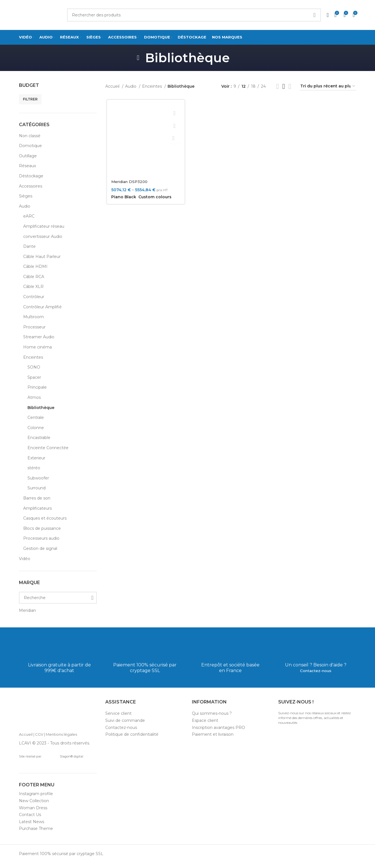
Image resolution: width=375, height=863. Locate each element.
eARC (29, 216)
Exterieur (36, 457)
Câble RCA (33, 276)
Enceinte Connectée (47, 447)
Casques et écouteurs (45, 518)
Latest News (31, 821)
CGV (39, 734)
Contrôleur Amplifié (42, 306)
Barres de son (36, 498)
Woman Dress (33, 807)
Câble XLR (33, 286)
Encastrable (38, 437)
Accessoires (30, 186)
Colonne (35, 427)
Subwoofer (38, 478)
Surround (36, 487)
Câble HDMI (35, 266)
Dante (29, 246)
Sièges (25, 196)
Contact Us (30, 814)
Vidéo (24, 558)
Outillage (28, 155)
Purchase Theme (36, 828)
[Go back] (138, 57)
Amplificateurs (37, 508)
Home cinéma (37, 347)
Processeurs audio (41, 538)
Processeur (34, 327)
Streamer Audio (38, 336)
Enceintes (33, 357)
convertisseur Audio (42, 236)
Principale (37, 387)
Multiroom (33, 316)
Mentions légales (61, 734)
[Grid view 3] (283, 86)
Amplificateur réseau (43, 226)
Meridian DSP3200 (129, 181)
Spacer (34, 377)
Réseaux (27, 165)
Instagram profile (36, 793)
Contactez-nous (315, 670)
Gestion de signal (40, 548)
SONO (33, 367)
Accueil (113, 86)
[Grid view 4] (289, 86)
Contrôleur (33, 296)
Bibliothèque (40, 407)
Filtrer (30, 99)
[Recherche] (58, 598)
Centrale (35, 417)
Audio (24, 206)
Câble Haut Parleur (42, 256)
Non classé (29, 135)
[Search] (194, 14)
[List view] (277, 86)
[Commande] (328, 86)
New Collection (34, 800)
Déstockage (31, 175)
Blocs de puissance (42, 528)
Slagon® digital (63, 756)
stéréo (33, 467)
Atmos (34, 397)
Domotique (30, 145)
